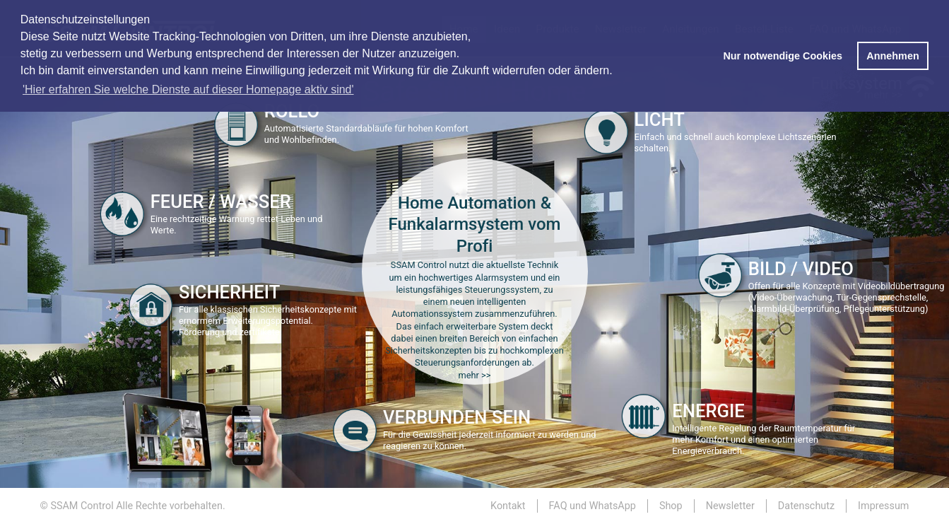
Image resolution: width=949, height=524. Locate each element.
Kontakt (508, 506)
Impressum (883, 506)
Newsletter (730, 506)
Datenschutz (806, 506)
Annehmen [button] (892, 56)
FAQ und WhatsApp (592, 506)
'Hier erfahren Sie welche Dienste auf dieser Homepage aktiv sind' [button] (188, 89)
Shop (671, 506)
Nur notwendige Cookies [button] (782, 56)
